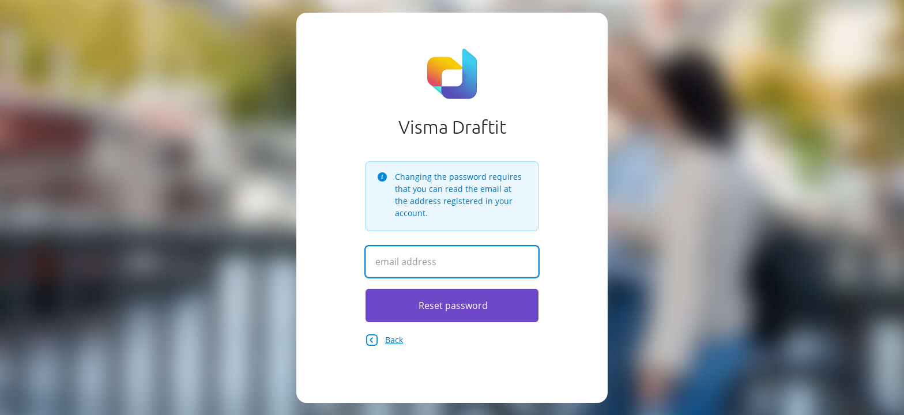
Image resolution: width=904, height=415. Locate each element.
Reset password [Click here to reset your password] (453, 305)
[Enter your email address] (452, 261)
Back (384, 340)
